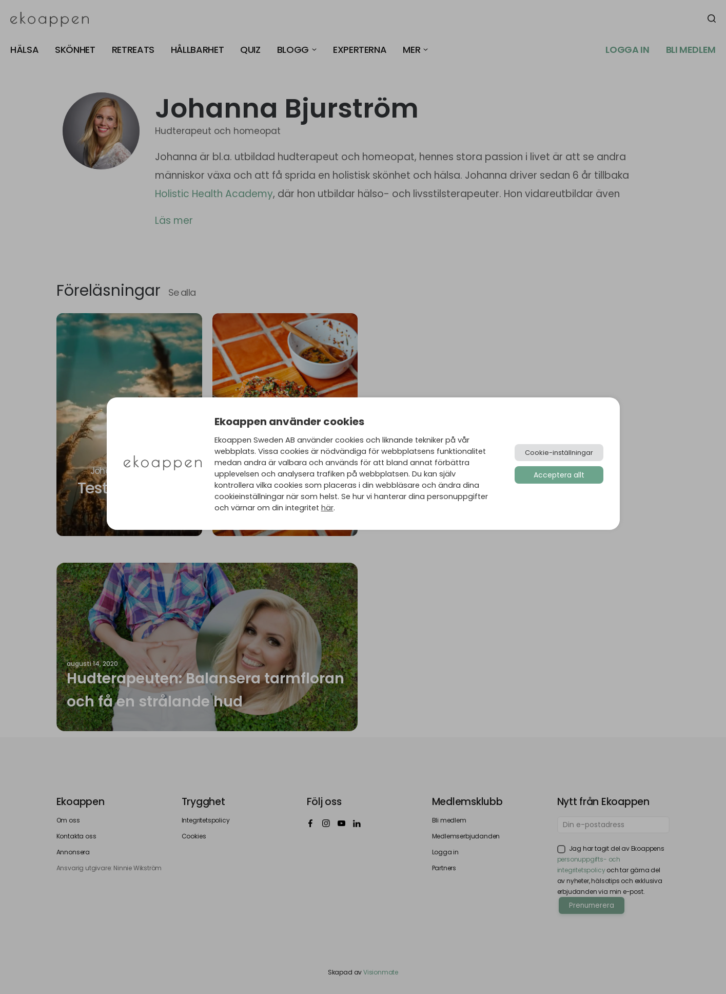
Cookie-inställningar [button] (559, 452)
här (327, 508)
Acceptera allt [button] (559, 475)
